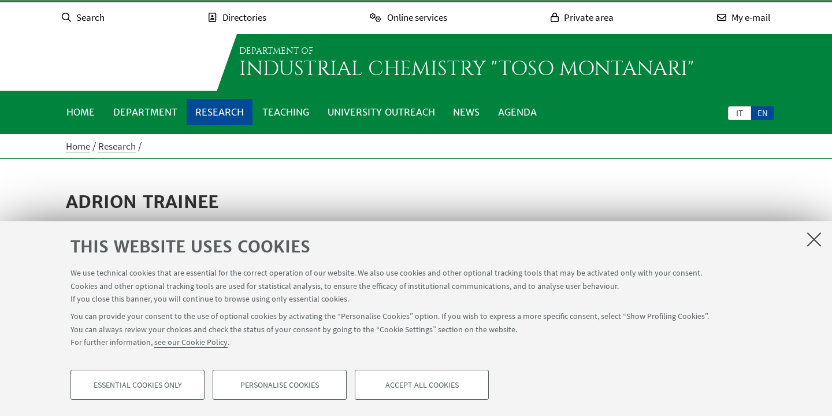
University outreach (381, 112)
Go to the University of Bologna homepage (133, 62)
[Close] (814, 239)
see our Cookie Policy (191, 342)
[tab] (739, 113)
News (466, 112)
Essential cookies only (138, 385)
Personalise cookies (279, 385)
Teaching (285, 112)
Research (219, 112)
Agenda (517, 112)
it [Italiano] (739, 112)
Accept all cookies (422, 385)
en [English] (762, 112)
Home (80, 112)
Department (145, 112)
